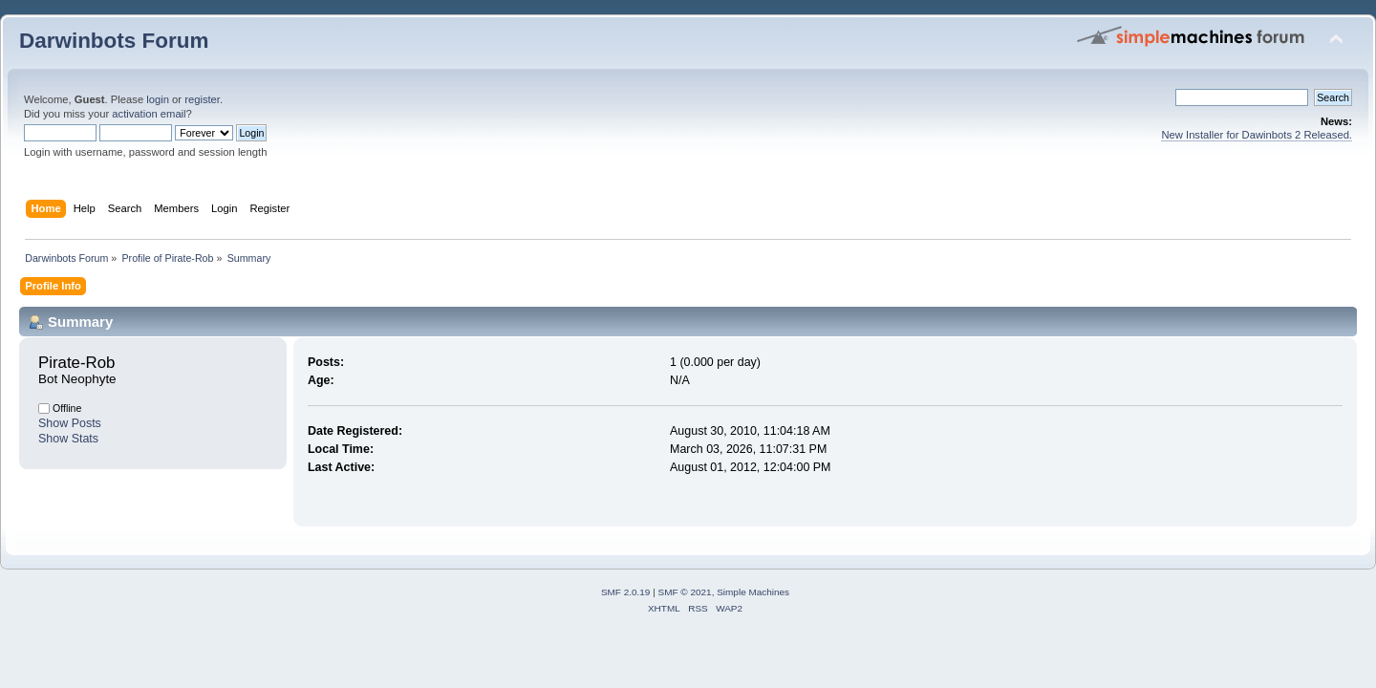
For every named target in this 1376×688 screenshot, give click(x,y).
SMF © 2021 (685, 592)
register (202, 99)
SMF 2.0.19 (626, 592)
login (157, 99)
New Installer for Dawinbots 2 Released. (1256, 134)
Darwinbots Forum (113, 41)
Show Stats (68, 438)
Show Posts (69, 423)
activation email (148, 113)
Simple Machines (753, 592)
